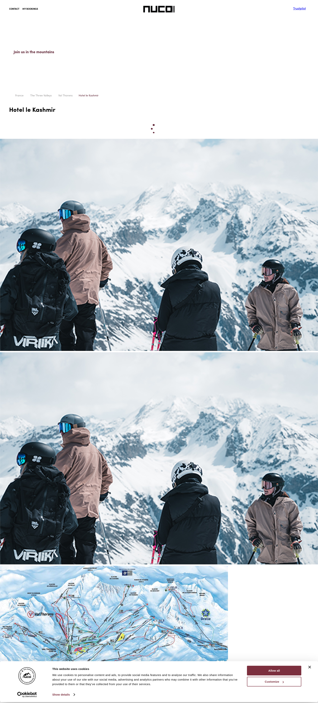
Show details (61, 605)
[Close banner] (309, 577)
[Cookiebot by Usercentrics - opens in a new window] (27, 605)
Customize (274, 592)
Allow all (274, 581)
